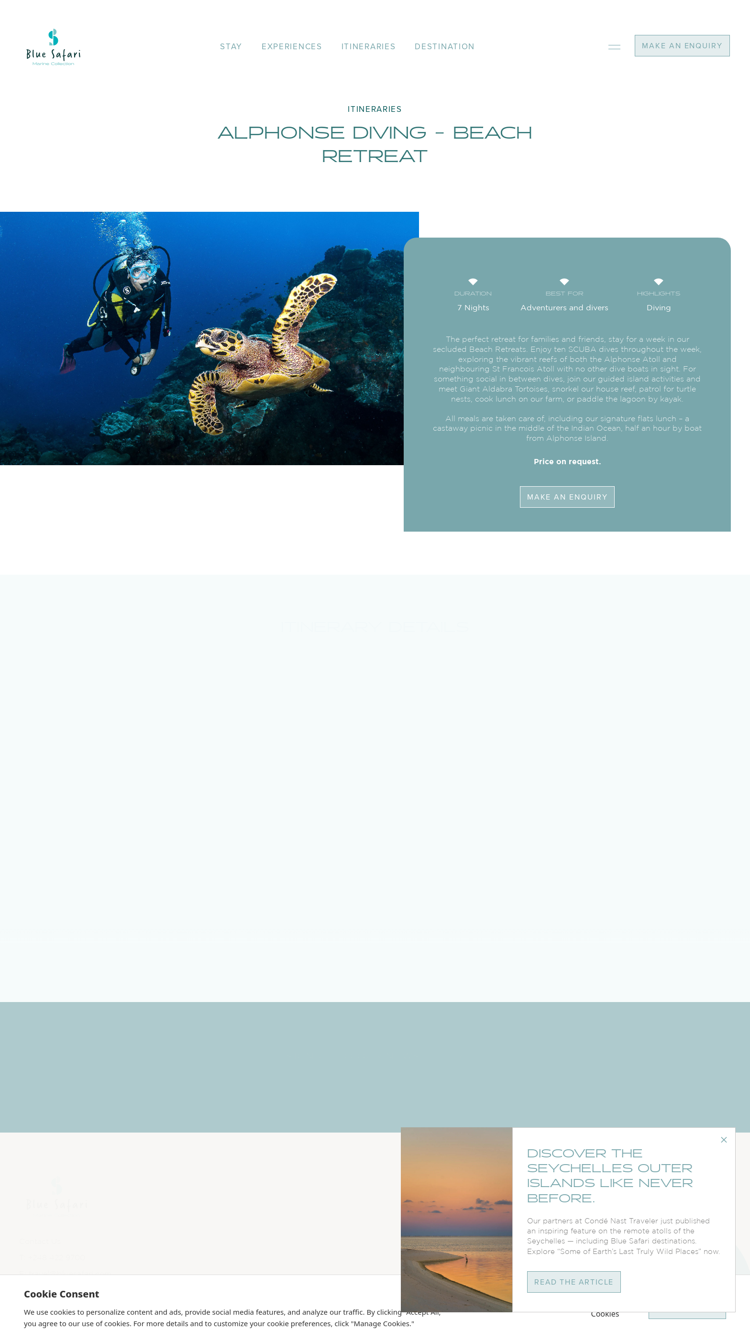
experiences (292, 47)
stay (231, 47)
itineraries (369, 47)
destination (445, 47)
